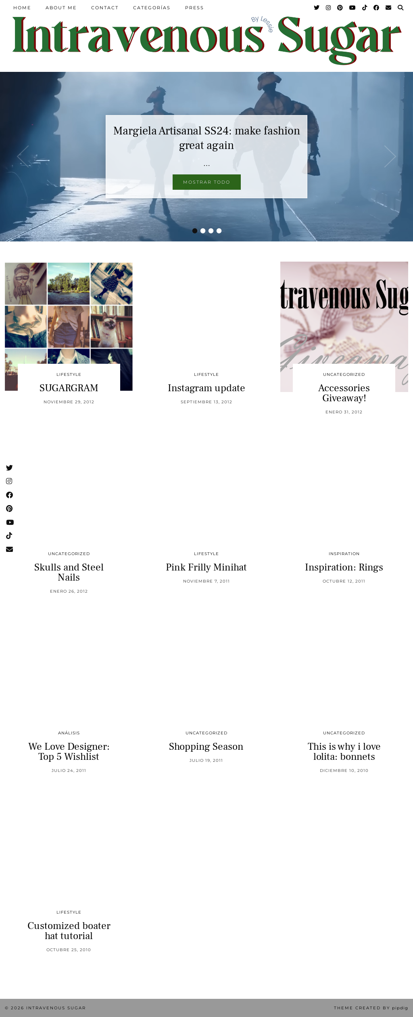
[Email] (389, 7)
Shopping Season (206, 746)
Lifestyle (68, 374)
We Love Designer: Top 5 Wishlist (69, 751)
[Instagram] (329, 7)
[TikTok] (365, 7)
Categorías (152, 7)
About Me (61, 7)
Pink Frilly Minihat (206, 567)
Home (22, 7)
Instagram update (206, 388)
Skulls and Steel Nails (69, 572)
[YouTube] (353, 7)
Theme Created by (371, 1008)
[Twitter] (317, 7)
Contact (105, 7)
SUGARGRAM (69, 388)
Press (194, 7)
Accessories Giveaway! (344, 393)
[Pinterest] (340, 7)
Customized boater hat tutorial (69, 930)
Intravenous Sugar (56, 1008)
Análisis (69, 733)
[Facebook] (376, 7)
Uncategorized (344, 374)
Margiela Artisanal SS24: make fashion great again (206, 138)
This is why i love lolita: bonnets (344, 751)
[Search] (401, 7)
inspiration (344, 553)
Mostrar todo (206, 182)
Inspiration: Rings (344, 567)
